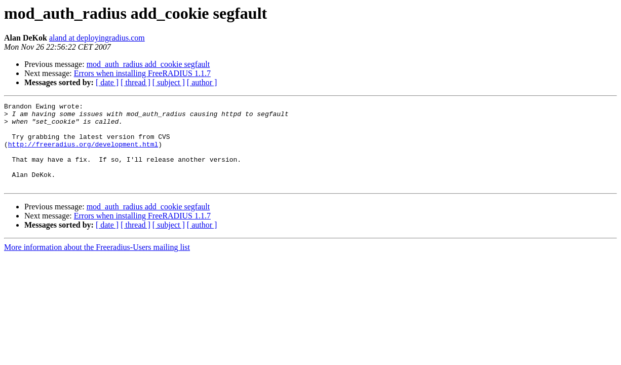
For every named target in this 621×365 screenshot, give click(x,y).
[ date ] (107, 82)
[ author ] (202, 82)
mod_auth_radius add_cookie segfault (148, 64)
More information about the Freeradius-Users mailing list (97, 264)
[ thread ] (135, 82)
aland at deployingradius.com (97, 37)
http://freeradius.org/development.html (83, 153)
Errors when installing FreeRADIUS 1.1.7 (142, 73)
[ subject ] (168, 82)
